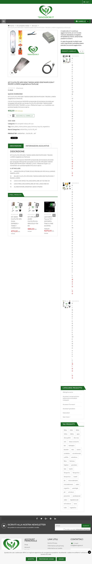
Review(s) (19, 88)
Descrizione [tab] (15, 146)
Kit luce (34, 25)
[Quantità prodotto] (10, 115)
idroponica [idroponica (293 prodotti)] (76, 472)
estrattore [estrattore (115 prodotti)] (74, 457)
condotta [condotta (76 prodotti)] (67, 453)
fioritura (34, 126)
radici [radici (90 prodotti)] (65, 500)
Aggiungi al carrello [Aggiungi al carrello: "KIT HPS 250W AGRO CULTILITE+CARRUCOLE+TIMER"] (37, 204)
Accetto (31, 559)
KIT (36, 129)
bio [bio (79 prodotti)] (65, 445)
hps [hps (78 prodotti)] (65, 469)
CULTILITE (31, 129)
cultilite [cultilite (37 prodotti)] (66, 457)
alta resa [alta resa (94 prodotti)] (76, 438)
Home (12, 25)
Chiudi (61, 559)
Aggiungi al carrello (24, 116)
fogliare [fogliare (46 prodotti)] (66, 465)
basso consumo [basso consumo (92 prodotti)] (74, 441)
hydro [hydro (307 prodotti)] (71, 469)
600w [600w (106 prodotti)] (72, 434)
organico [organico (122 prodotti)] (66, 488)
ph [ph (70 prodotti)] (64, 492)
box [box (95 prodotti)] (73, 449)
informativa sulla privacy (83, 529)
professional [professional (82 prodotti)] (76, 496)
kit (41, 126)
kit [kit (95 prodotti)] (64, 480)
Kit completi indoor (23, 25)
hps (38, 126)
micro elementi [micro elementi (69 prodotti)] (73, 480)
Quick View (20, 215)
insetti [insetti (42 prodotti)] (75, 476)
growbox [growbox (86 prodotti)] (74, 465)
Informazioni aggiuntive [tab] (37, 146)
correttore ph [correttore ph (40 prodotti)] (76, 453)
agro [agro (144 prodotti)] (78, 434)
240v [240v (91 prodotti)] (71, 430)
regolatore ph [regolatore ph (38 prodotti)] (74, 500)
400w (21, 126)
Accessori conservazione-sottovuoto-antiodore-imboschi (71, 398)
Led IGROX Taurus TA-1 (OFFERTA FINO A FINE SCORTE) (48, 221)
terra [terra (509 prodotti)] (75, 503)
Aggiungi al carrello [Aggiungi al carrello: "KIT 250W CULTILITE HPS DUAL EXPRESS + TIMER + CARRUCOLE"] (20, 204)
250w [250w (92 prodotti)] (77, 430)
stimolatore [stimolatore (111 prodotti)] (67, 503)
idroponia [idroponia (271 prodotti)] (67, 472)
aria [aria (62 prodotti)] (65, 441)
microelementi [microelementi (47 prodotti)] (68, 484)
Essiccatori (66, 413)
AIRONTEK (23, 129)
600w (25, 126)
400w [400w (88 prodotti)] (65, 434)
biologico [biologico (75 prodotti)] (71, 445)
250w (16, 126)
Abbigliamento (68, 392)
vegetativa (46, 126)
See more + (66, 417)
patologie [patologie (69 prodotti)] (75, 488)
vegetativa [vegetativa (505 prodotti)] (73, 507)
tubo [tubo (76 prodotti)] (65, 507)
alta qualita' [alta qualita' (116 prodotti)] (67, 438)
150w (12, 126)
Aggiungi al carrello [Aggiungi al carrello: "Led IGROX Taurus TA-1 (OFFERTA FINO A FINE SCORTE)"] (54, 204)
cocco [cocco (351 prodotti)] (79, 449)
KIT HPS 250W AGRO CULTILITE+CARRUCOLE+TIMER (33, 221)
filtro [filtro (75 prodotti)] (65, 461)
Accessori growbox (69, 408)
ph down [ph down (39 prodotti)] (71, 492)
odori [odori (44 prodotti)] (77, 484)
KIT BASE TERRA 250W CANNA (72, 325)
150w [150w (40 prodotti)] (65, 430)
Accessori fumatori (69, 404)
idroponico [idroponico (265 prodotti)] (67, 476)
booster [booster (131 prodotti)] (66, 449)
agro (29, 126)
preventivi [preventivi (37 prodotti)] (67, 496)
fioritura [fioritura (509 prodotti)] (72, 461)
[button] (81, 51)
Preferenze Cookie (46, 559)
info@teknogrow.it (77, 545)
